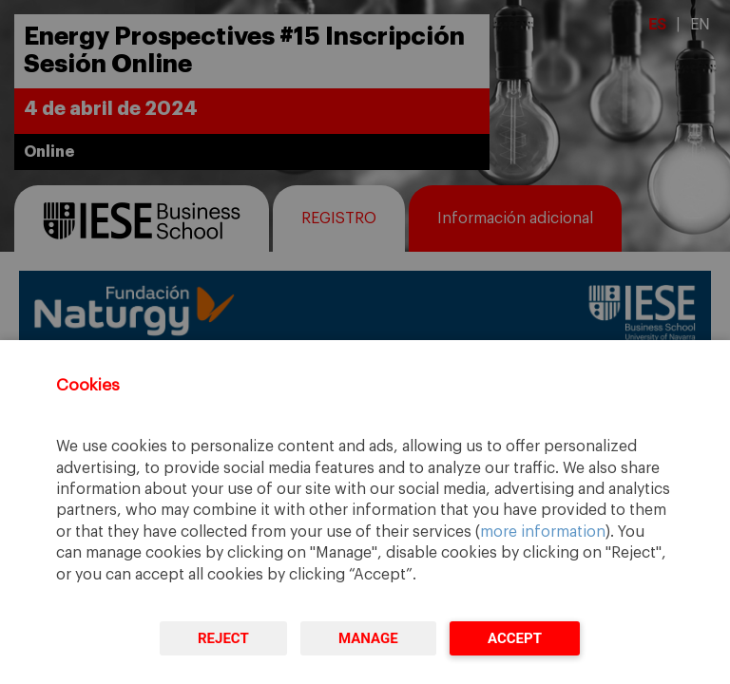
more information (542, 532)
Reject (223, 638)
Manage (368, 638)
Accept (515, 638)
